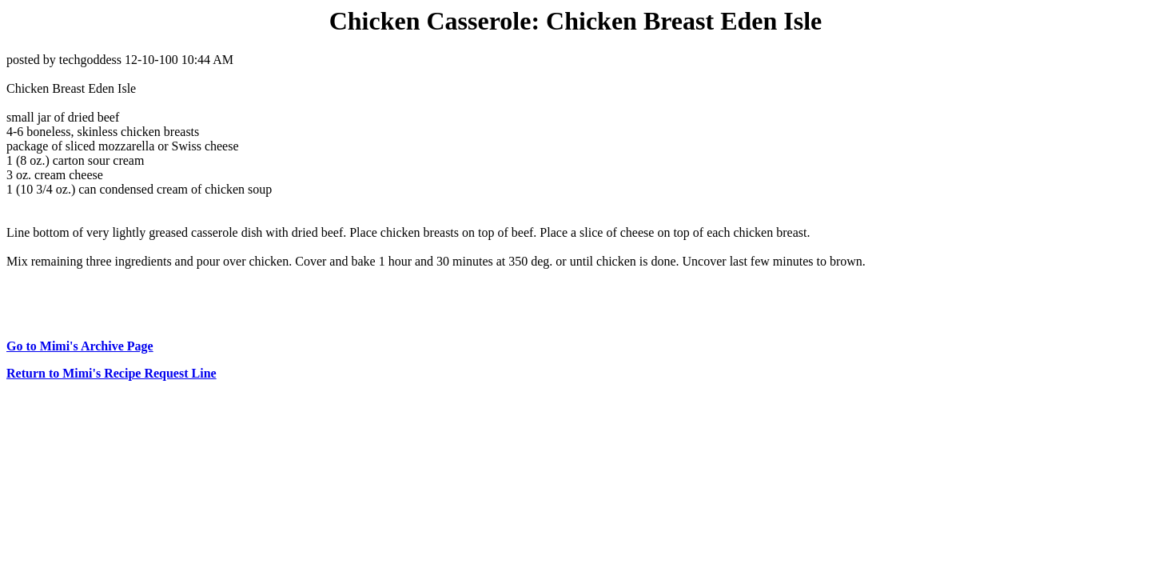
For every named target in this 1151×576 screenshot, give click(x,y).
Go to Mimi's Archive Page (79, 346)
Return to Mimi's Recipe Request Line (111, 373)
